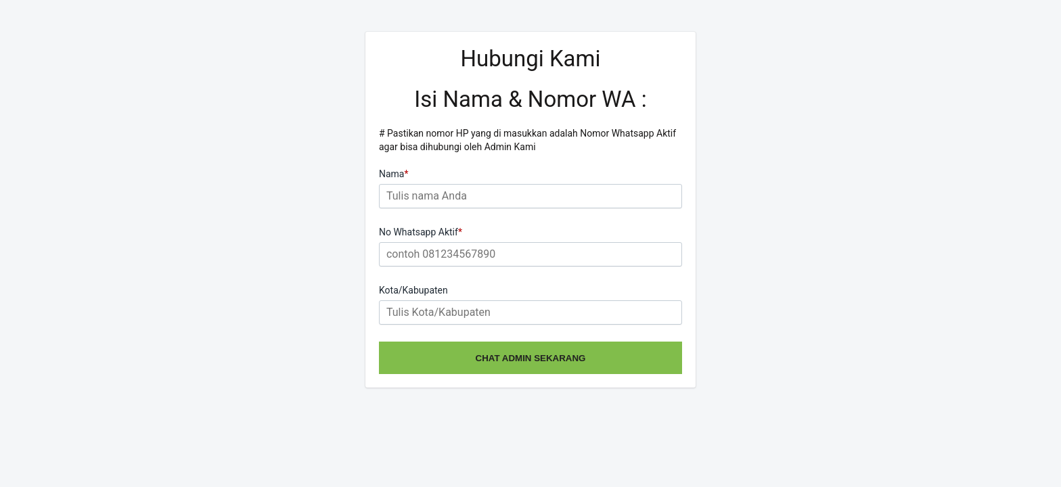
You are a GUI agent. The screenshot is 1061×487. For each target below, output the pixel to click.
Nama (394, 173)
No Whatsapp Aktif (420, 232)
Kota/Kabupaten (413, 290)
